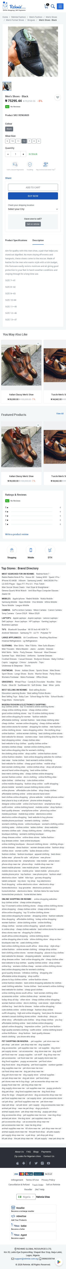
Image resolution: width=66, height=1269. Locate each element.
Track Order (37, 1184)
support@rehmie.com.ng (26, 1258)
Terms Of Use (32, 1179)
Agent (33, 1235)
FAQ (28, 1151)
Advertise (33, 1217)
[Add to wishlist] (38, 425)
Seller (33, 1226)
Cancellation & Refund (19, 1184)
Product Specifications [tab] (16, 240)
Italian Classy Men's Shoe (21, 394)
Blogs (36, 1151)
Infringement (17, 1179)
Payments (46, 1151)
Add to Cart (33, 187)
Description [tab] (38, 240)
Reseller (28, 1189)
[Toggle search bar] (53, 6)
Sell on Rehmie (53, 1184)
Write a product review (16, 534)
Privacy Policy (48, 1179)
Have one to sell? (33, 218)
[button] (60, 6)
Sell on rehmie (33, 224)
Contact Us (49, 1156)
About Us (19, 1151)
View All (60, 413)
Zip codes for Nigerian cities (27, 1156)
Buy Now (33, 196)
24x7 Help (39, 1189)
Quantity (9, 148)
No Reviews (15, 106)
